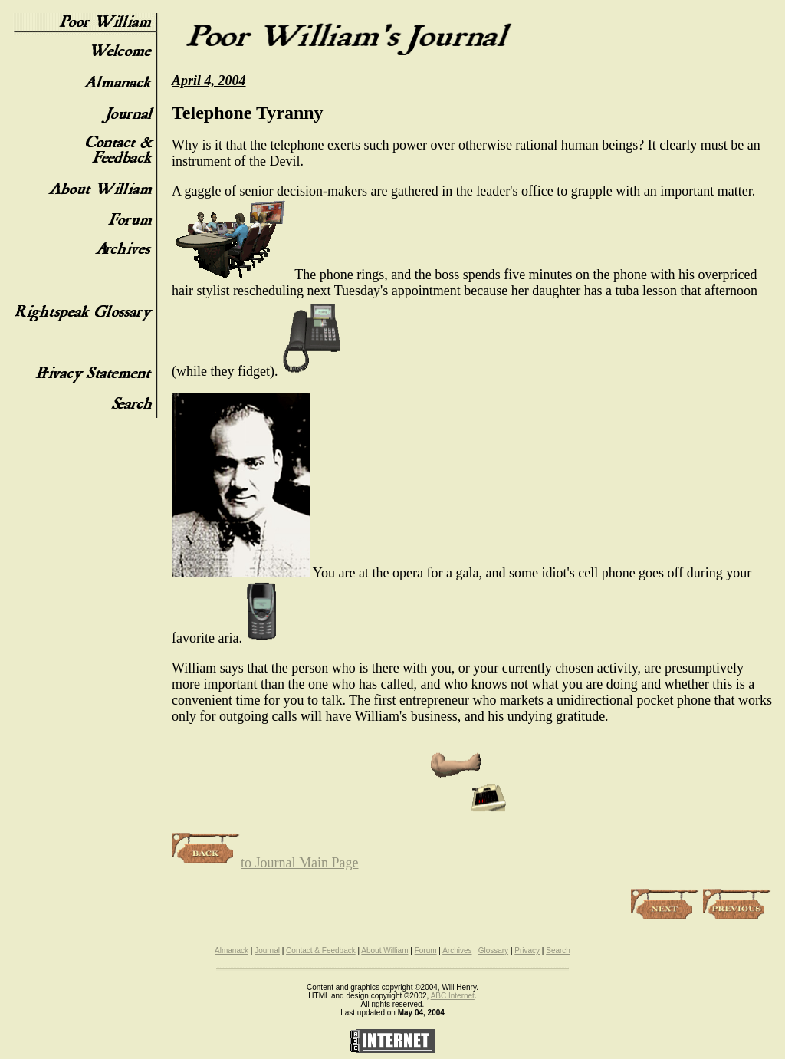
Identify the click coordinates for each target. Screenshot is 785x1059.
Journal (267, 950)
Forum (426, 950)
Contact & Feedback (321, 950)
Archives (456, 950)
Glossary (493, 950)
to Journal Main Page (265, 862)
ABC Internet (453, 996)
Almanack (231, 950)
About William (384, 950)
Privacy (527, 950)
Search (558, 950)
